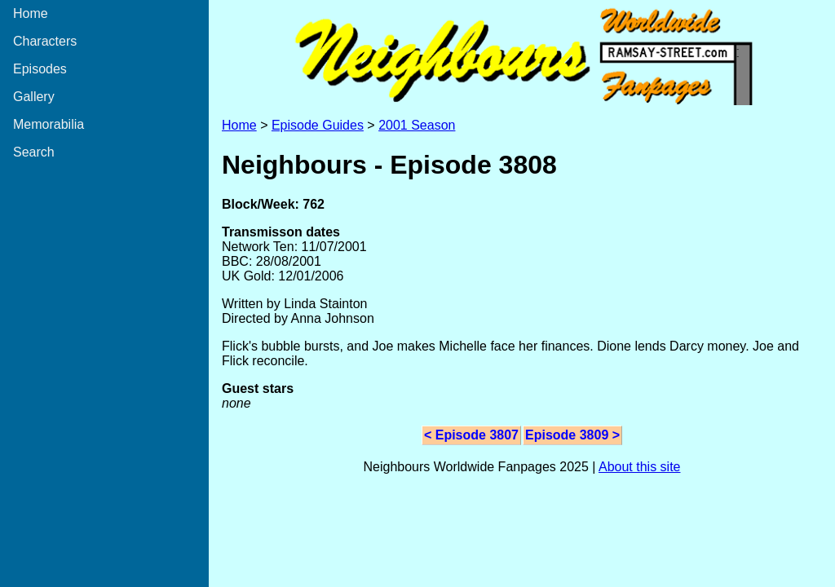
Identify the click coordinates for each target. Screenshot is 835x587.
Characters (45, 41)
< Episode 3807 (471, 435)
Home (30, 13)
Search (34, 152)
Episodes (40, 69)
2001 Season (416, 125)
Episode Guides (318, 125)
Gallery (34, 97)
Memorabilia (48, 124)
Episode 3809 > (572, 435)
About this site (640, 467)
